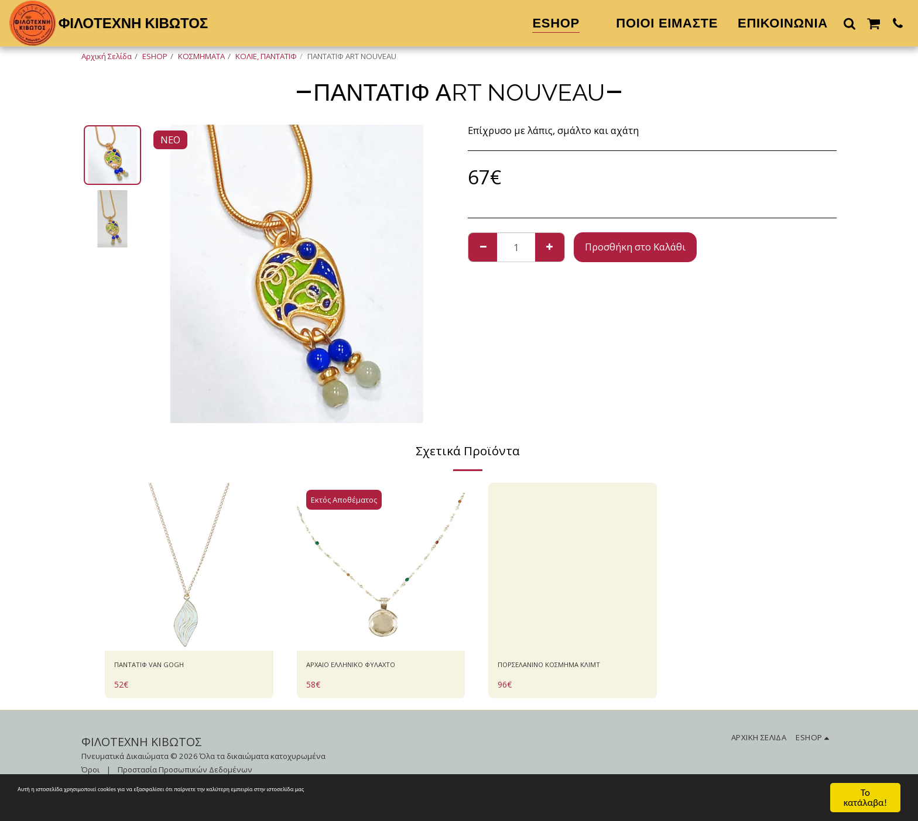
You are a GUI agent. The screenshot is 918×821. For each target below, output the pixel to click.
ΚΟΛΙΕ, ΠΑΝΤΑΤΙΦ (266, 56)
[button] (849, 23)
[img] (189, 567)
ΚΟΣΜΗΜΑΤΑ (201, 56)
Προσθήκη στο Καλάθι (635, 246)
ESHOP (154, 56)
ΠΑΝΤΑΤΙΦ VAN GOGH (164, 667)
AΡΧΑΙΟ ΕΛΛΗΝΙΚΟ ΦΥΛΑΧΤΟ (371, 667)
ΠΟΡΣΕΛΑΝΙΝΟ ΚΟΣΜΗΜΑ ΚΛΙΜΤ (558, 674)
